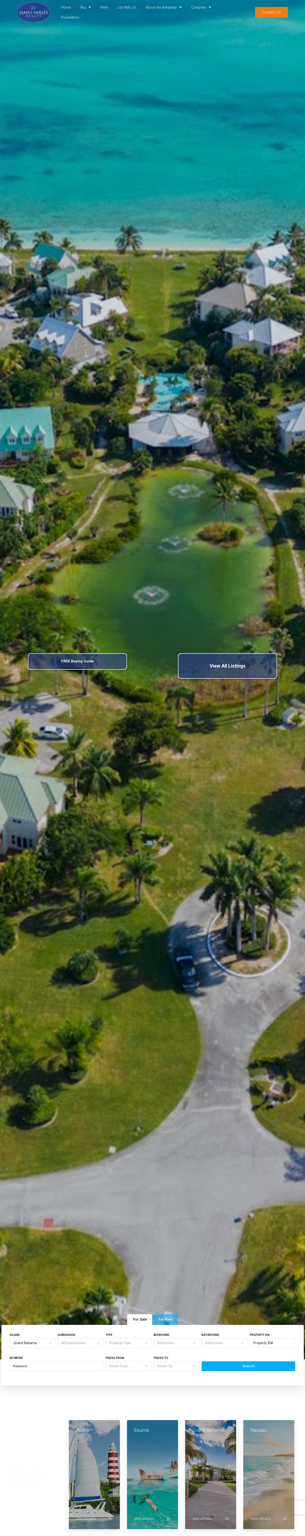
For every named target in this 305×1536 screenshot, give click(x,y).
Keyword (16, 1358)
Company (201, 7)
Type (109, 1335)
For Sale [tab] (140, 1319)
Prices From (115, 1358)
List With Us (126, 7)
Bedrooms (161, 1335)
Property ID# (259, 1335)
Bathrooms (210, 1335)
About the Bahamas (164, 7)
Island (15, 1335)
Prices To (161, 1358)
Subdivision (66, 1335)
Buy (86, 7)
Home (66, 7)
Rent (104, 7)
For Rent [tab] (165, 1319)
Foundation (70, 17)
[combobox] (32, 1343)
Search (248, 1366)
